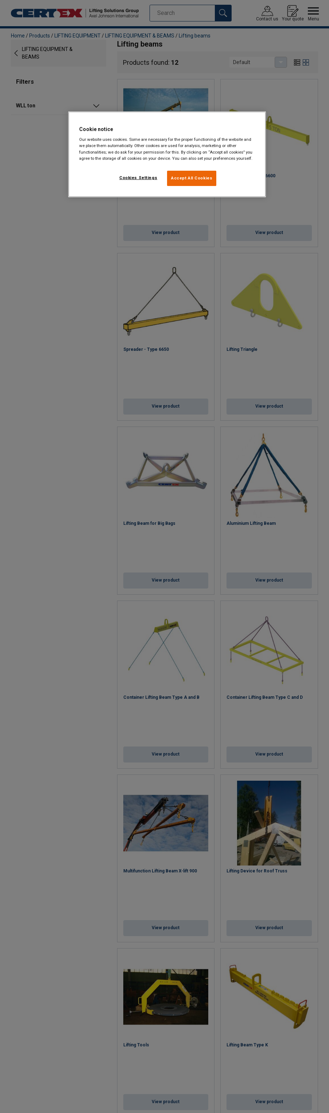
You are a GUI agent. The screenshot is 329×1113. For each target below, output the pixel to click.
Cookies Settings (138, 177)
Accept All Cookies (191, 178)
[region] (167, 154)
